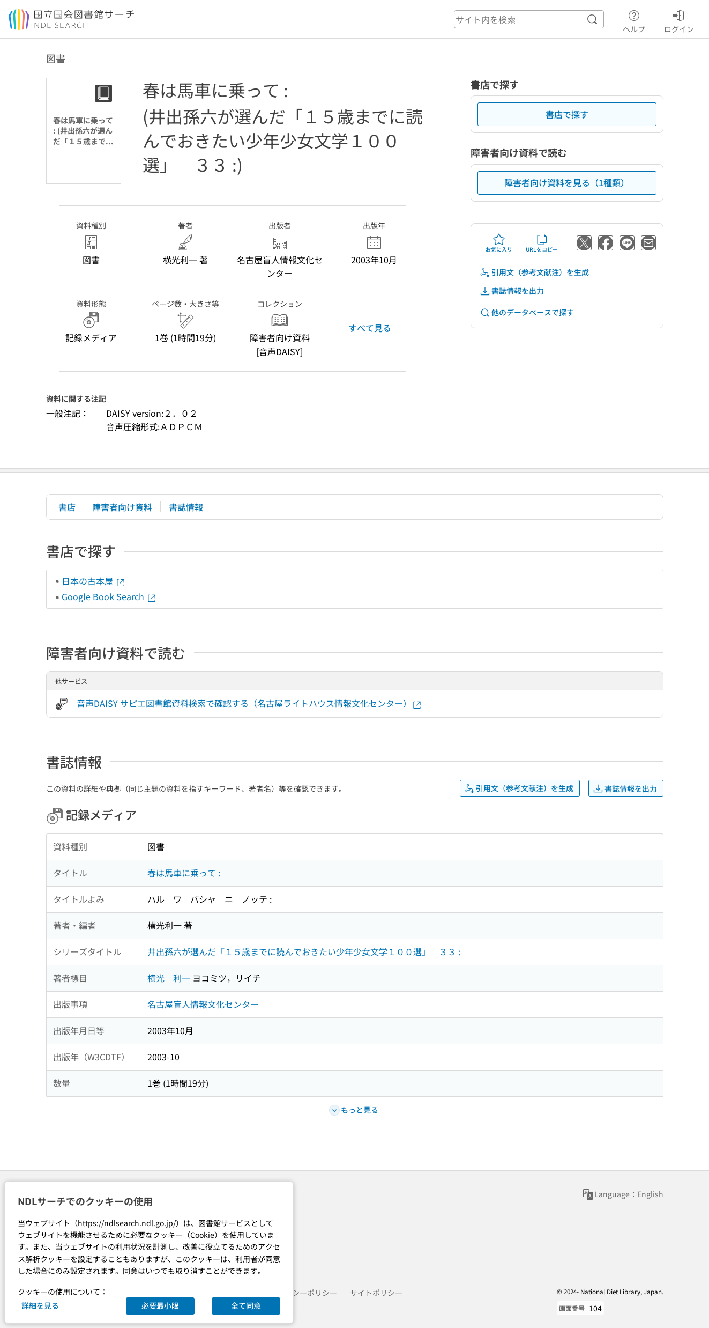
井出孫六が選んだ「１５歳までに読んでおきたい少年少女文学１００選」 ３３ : (303, 951)
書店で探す (567, 114)
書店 (67, 506)
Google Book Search (109, 596)
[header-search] (529, 19)
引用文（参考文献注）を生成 (534, 272)
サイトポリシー (376, 1292)
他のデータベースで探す (527, 312)
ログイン (679, 20)
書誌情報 (186, 506)
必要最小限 (160, 1305)
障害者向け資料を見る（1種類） (566, 182)
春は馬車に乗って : (183, 872)
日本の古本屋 (94, 580)
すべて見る (369, 327)
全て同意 (246, 1305)
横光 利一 (168, 977)
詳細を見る (40, 1305)
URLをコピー (542, 243)
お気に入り (499, 243)
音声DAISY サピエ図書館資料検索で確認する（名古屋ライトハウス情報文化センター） (249, 703)
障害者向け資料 (122, 506)
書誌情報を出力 (512, 291)
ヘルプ (634, 20)
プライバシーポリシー (299, 1292)
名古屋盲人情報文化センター (203, 1004)
